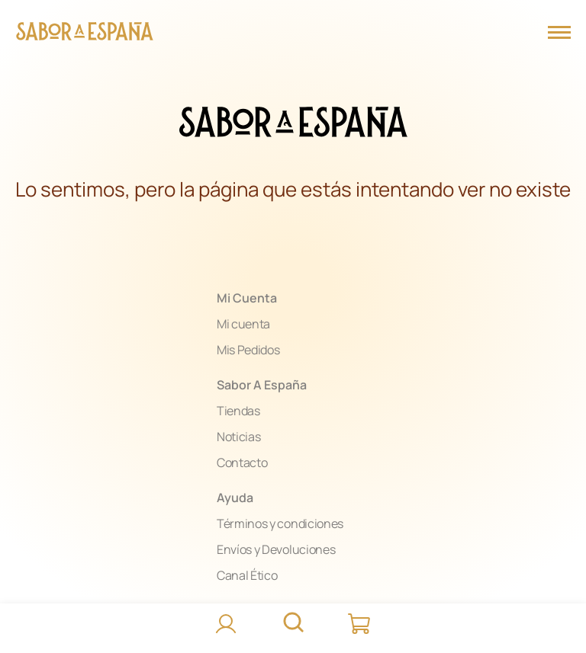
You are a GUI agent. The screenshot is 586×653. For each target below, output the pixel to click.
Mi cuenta (243, 323)
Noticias (238, 436)
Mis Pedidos (248, 349)
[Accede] (226, 624)
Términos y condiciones (280, 523)
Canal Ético (247, 575)
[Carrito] (360, 624)
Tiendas (238, 410)
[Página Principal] (84, 33)
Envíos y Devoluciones (276, 549)
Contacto (242, 462)
